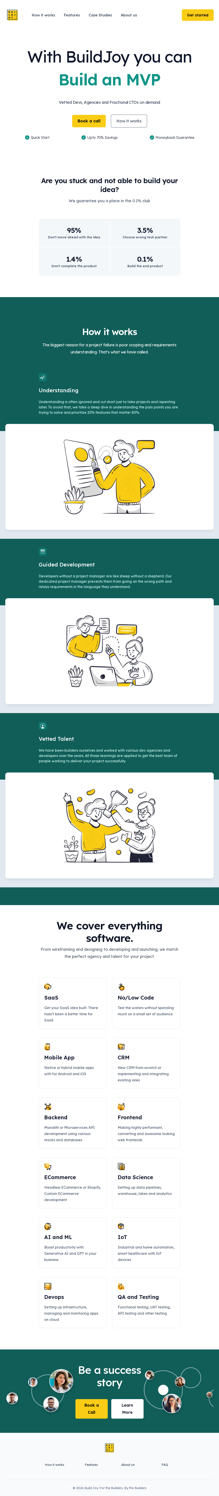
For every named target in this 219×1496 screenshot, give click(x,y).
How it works (129, 121)
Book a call (88, 121)
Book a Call (91, 1409)
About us (127, 1465)
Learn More (127, 1409)
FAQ (164, 1465)
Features (91, 1465)
